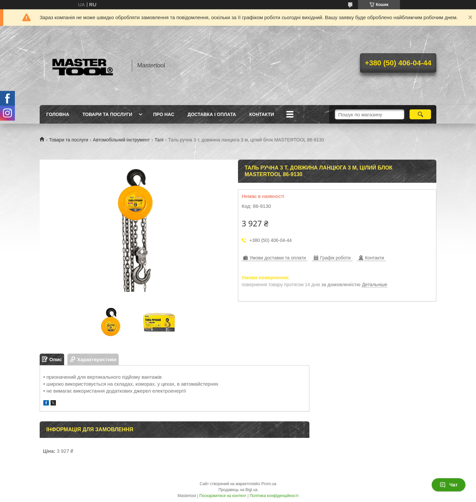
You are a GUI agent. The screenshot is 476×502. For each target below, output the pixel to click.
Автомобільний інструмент (121, 139)
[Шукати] (420, 114)
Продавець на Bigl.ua (238, 489)
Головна (57, 114)
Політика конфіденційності (274, 495)
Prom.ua (268, 484)
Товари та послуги (107, 114)
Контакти (261, 114)
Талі (159, 139)
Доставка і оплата (211, 114)
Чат (448, 485)
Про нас (163, 114)
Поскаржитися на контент (222, 495)
